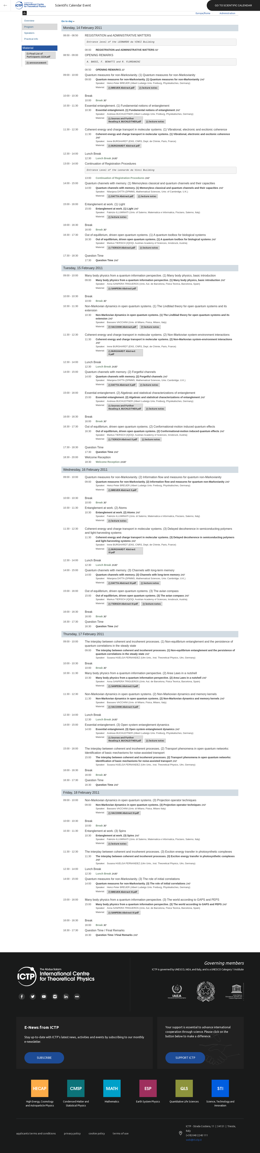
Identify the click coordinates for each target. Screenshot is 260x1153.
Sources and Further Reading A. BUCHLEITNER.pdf (125, 120)
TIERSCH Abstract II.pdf (123, 439)
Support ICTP (185, 1057)
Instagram (55, 996)
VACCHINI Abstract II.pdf (123, 707)
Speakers (29, 33)
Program (28, 26)
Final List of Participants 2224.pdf (38, 55)
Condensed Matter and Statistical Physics (76, 1103)
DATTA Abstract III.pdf (122, 583)
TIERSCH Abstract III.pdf (123, 604)
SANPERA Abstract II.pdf (123, 686)
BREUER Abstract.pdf (122, 88)
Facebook (22, 996)
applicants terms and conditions (36, 1133)
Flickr (77, 996)
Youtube (44, 996)
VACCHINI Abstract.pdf (122, 327)
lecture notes (148, 88)
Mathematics (112, 1101)
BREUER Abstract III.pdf (123, 892)
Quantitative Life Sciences (184, 1101)
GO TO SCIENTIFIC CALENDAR (233, 5)
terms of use (121, 1133)
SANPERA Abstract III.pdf (124, 912)
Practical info (31, 39)
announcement (36, 63)
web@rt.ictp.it (194, 1139)
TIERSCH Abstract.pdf (122, 248)
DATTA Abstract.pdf (121, 196)
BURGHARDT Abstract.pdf (124, 146)
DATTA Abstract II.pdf (122, 385)
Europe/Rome (203, 13)
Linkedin (66, 996)
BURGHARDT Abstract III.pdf (122, 551)
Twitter (33, 996)
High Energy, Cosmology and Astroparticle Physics (40, 1103)
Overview (29, 20)
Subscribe (44, 1057)
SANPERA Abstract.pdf (122, 288)
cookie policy (97, 1133)
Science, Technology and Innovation (220, 1103)
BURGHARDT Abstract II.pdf (122, 352)
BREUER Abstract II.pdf (122, 490)
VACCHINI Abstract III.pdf (124, 813)
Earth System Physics (148, 1101)
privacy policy (72, 1133)
